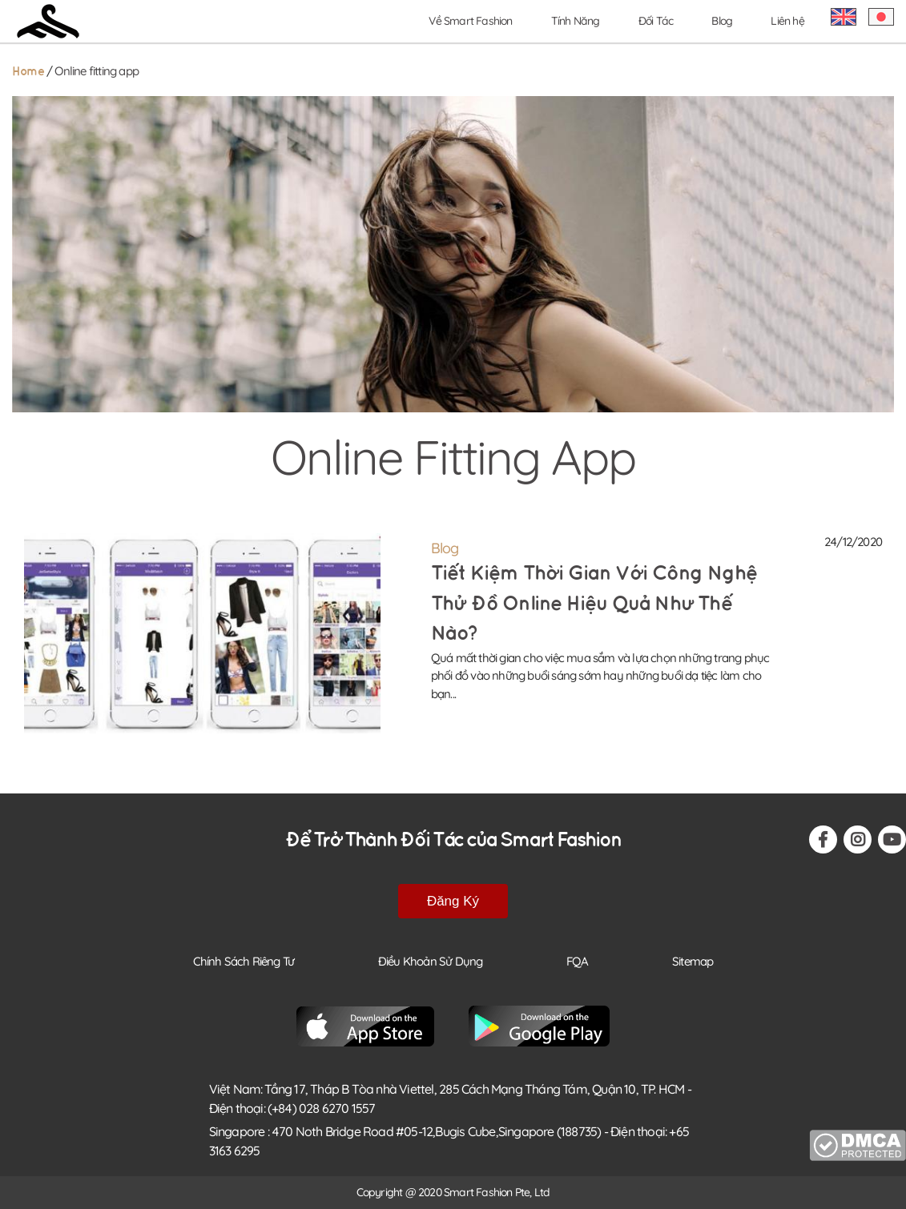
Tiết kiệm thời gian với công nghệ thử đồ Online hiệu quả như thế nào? (594, 603)
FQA (577, 961)
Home (28, 71)
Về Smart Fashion (470, 21)
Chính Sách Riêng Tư (244, 961)
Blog (721, 21)
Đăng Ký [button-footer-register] (453, 901)
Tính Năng (575, 21)
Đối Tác (655, 21)
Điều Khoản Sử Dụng (430, 961)
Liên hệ (787, 21)
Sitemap (692, 961)
